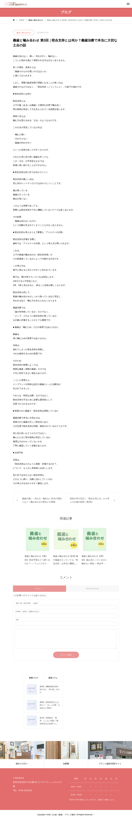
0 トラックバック (92, 591)
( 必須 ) (27, 605)
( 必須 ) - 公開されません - (28, 614)
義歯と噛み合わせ (23, 33)
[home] (14, 20)
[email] (66, 618)
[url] (66, 626)
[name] (66, 610)
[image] (38, 543)
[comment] (66, 641)
